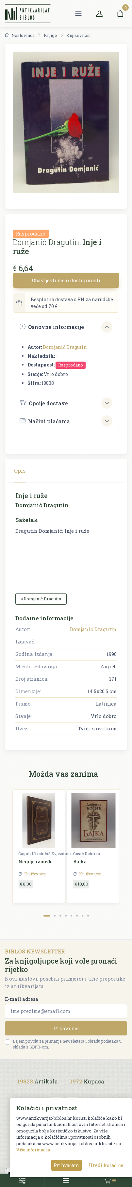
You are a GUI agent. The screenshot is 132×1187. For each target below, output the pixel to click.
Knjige (50, 35)
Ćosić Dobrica (86, 853)
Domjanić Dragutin (65, 347)
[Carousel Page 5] (71, 916)
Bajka (80, 861)
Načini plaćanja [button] (45, 420)
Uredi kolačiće (106, 1165)
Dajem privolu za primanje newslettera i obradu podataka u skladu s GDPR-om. (67, 1043)
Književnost (78, 35)
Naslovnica (20, 35)
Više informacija (33, 1150)
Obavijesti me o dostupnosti (66, 280)
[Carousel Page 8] (88, 916)
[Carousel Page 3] (60, 916)
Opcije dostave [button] (44, 402)
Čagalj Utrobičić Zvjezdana (45, 853)
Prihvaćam (66, 1165)
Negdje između (35, 861)
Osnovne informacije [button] (52, 326)
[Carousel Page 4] (66, 916)
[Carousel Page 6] (77, 916)
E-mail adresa (21, 999)
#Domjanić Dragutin (41, 599)
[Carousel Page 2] (55, 916)
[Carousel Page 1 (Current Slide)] (46, 916)
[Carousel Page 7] (82, 916)
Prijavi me (66, 1028)
